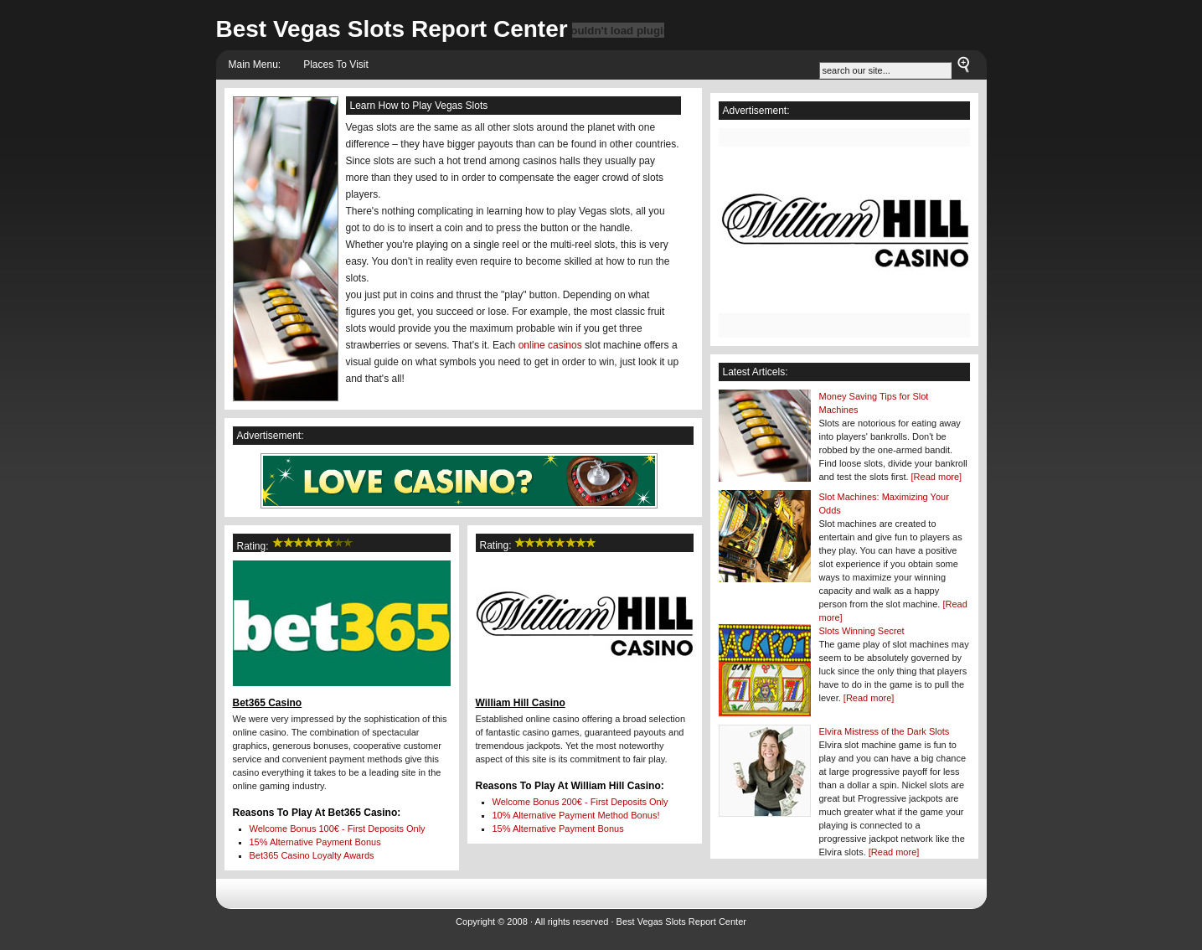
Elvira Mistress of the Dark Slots (884, 731)
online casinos (550, 345)
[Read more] (936, 477)
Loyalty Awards (312, 855)
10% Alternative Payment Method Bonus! (576, 815)
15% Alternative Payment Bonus (315, 842)
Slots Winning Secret (862, 631)
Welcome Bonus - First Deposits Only (338, 829)
